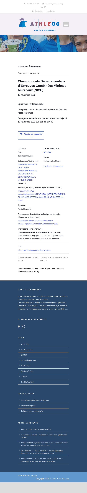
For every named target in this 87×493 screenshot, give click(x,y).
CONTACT (25, 376)
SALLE (30, 191)
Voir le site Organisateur (53, 177)
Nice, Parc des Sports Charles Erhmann (34, 261)
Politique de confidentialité (32, 422)
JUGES (24, 387)
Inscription (51, 11)
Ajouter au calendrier (33, 145)
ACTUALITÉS (27, 360)
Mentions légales (28, 416)
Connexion (39, 11)
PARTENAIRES (27, 392)
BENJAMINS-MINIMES (27, 175)
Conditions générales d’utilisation (35, 411)
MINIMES (22, 191)
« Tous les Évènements (29, 67)
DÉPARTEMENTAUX (26, 187)
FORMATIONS (27, 382)
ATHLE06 (47, 163)
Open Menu (66, 24)
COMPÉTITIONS (28, 371)
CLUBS (24, 366)
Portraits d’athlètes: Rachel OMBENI (36, 440)
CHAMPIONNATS (25, 184)
